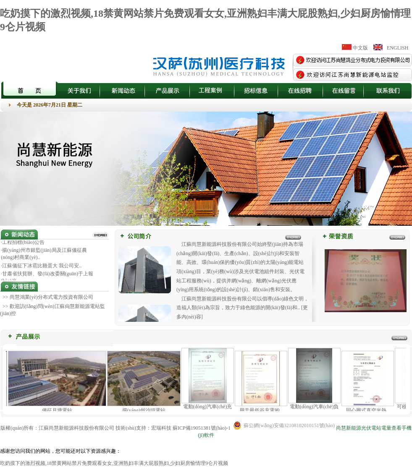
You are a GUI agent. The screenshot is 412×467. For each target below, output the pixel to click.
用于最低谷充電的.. (262, 410)
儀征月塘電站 (59, 410)
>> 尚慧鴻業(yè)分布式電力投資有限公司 (47, 297)
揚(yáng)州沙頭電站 (146, 410)
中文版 (360, 48)
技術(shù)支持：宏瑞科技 (143, 428)
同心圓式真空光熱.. (369, 410)
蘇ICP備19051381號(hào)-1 (202, 428)
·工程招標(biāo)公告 (23, 243)
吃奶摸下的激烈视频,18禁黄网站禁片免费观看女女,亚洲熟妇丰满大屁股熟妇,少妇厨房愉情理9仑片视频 (114, 463)
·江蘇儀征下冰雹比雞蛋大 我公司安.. (41, 267)
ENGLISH (397, 48)
